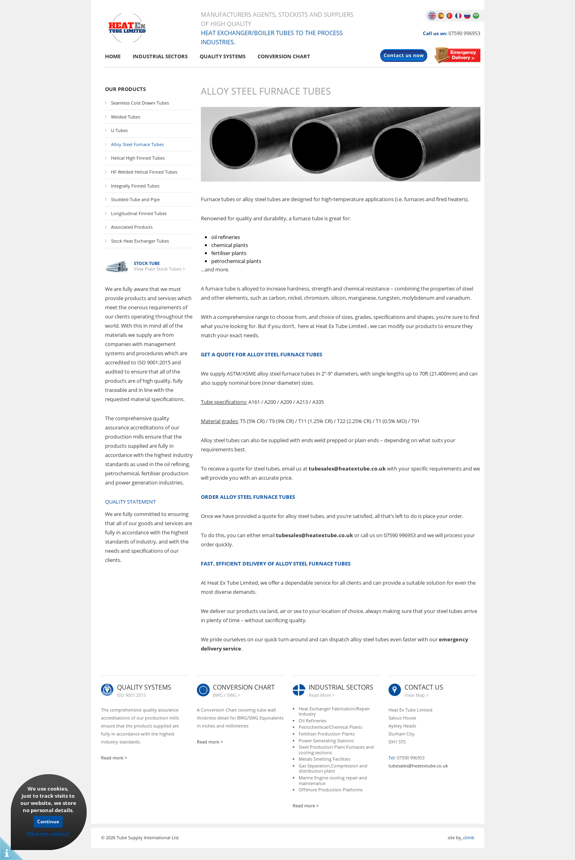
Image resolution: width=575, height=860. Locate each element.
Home (113, 56)
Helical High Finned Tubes (138, 158)
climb (468, 837)
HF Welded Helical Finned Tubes (144, 172)
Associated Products (132, 227)
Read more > (114, 758)
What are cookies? (48, 833)
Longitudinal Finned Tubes (139, 213)
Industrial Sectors (160, 56)
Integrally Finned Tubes (135, 186)
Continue (48, 821)
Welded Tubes (125, 117)
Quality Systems (223, 56)
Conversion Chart (284, 56)
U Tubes (119, 130)
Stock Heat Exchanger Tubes (140, 241)
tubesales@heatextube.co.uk (347, 468)
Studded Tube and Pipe (135, 199)
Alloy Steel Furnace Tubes (137, 144)
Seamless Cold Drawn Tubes (140, 103)
